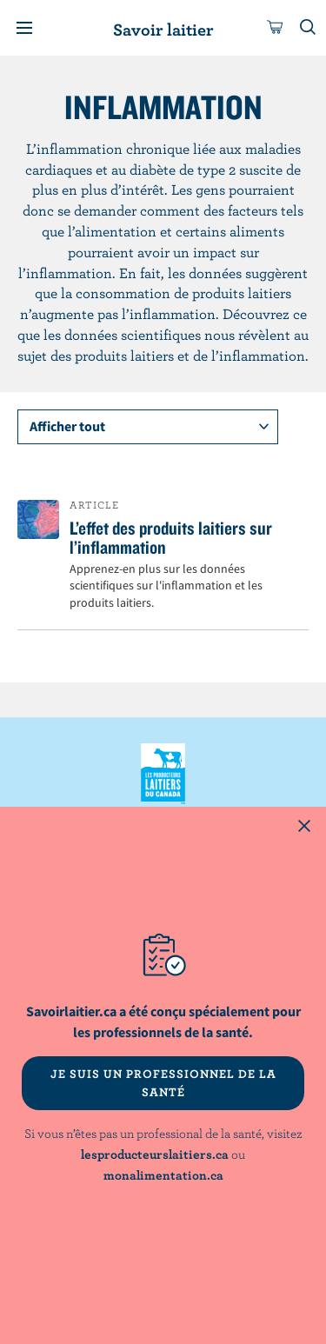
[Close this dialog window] (304, 828)
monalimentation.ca (163, 1175)
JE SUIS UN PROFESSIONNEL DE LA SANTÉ (163, 1083)
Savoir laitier (163, 29)
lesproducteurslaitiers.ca (155, 1154)
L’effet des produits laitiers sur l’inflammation (171, 537)
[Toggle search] (308, 27)
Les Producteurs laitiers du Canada (163, 773)
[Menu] (24, 27)
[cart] (275, 27)
